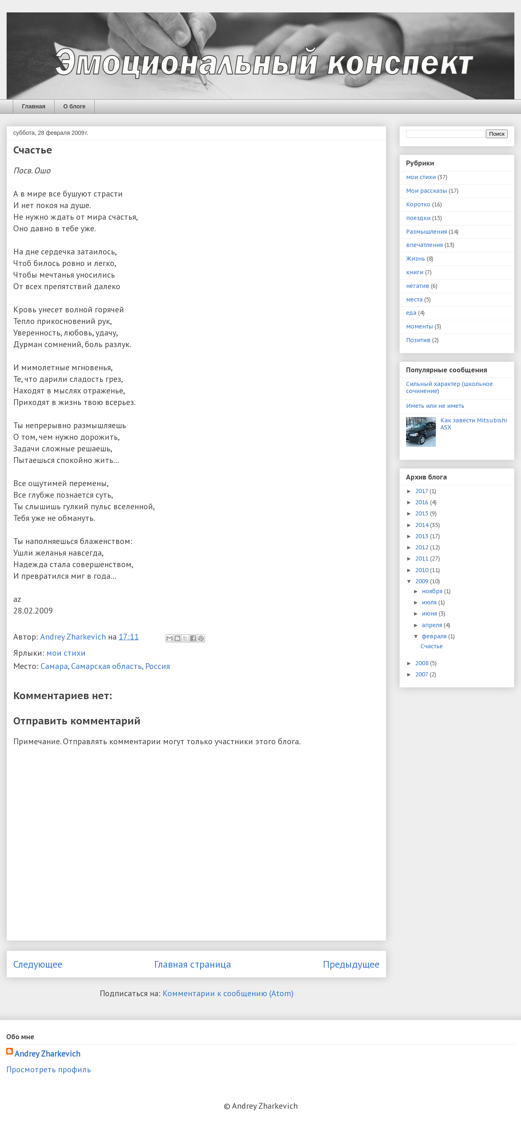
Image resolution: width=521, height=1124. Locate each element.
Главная (33, 106)
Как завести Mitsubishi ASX (473, 424)
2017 (422, 491)
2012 (422, 547)
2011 (422, 558)
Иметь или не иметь (435, 406)
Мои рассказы (426, 190)
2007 (422, 674)
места (414, 299)
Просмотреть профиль (48, 1069)
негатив (417, 286)
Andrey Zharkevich (47, 1053)
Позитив (418, 340)
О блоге (74, 106)
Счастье (432, 646)
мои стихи (66, 652)
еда (411, 312)
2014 (422, 525)
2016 (422, 502)
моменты (419, 326)
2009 (422, 581)
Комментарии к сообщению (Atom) (228, 993)
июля (430, 602)
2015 (422, 513)
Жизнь (415, 258)
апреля (433, 625)
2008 (422, 663)
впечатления (424, 245)
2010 (422, 570)
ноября (433, 591)
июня (430, 613)
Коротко (418, 204)
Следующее (37, 964)
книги (414, 272)
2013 (422, 536)
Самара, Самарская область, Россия (105, 666)
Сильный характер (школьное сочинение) (449, 387)
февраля (435, 636)
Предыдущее (351, 964)
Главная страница (192, 964)
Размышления (426, 231)
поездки (418, 218)
